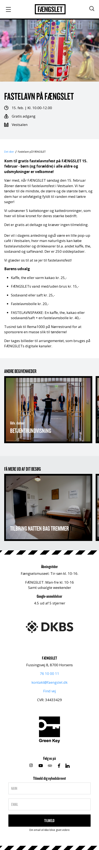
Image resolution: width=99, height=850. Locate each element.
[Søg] (91, 8)
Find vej (49, 691)
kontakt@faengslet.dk (49, 682)
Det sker (9, 151)
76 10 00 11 (49, 673)
